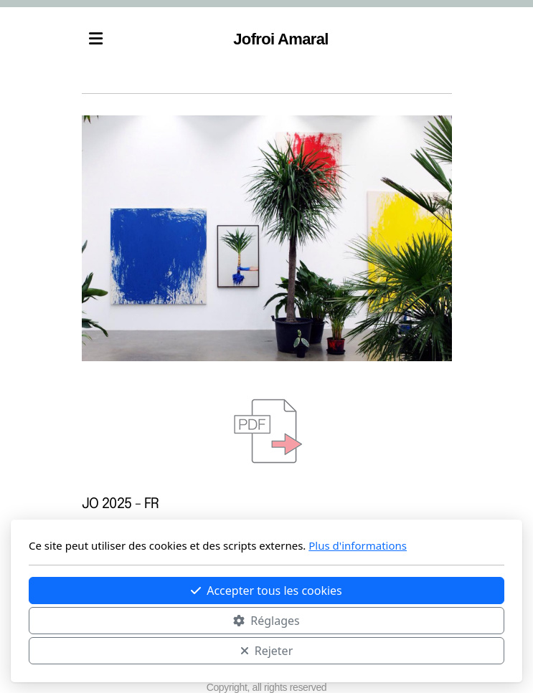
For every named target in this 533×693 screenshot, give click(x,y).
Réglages (266, 621)
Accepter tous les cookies (266, 590)
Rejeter (266, 651)
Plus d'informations (357, 545)
